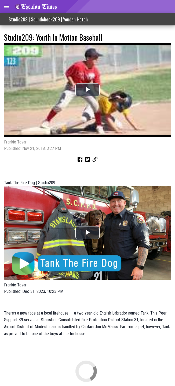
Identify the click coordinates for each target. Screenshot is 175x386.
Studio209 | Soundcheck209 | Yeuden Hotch (48, 19)
